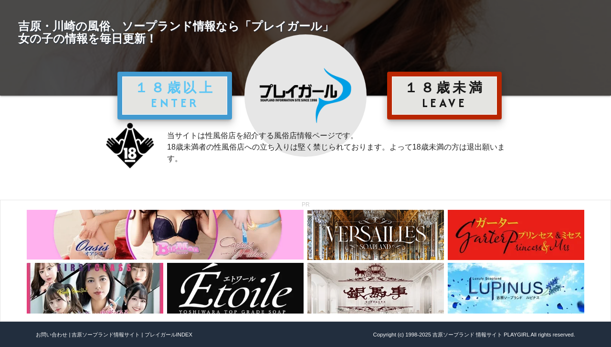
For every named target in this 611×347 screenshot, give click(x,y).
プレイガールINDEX (168, 334)
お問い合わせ (51, 334)
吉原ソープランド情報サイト (106, 334)
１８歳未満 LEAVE (444, 95)
